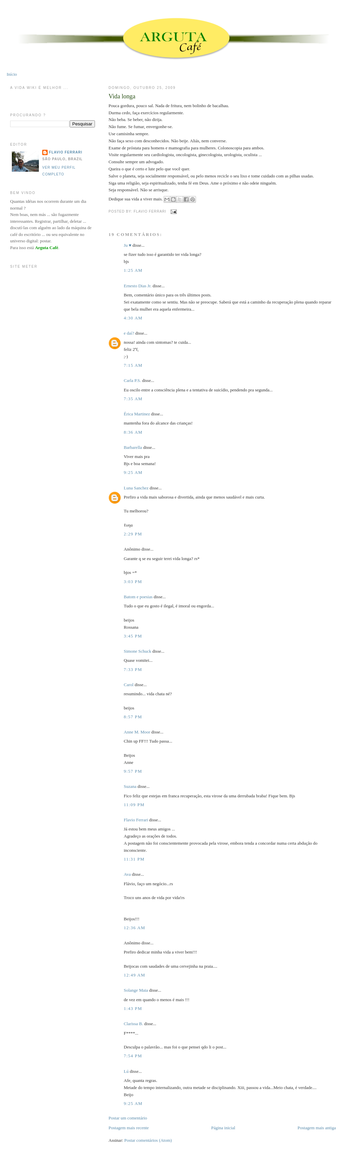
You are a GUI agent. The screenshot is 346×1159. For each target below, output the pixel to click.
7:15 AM (133, 365)
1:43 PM (133, 1008)
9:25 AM (133, 472)
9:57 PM (133, 771)
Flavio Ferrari (136, 819)
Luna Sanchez (136, 487)
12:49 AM (134, 974)
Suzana (130, 786)
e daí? (129, 333)
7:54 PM (133, 1055)
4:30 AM (133, 317)
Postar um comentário (127, 1117)
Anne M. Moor (137, 731)
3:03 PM (133, 581)
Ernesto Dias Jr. (137, 285)
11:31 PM (134, 859)
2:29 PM (133, 533)
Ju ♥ (127, 245)
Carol (128, 684)
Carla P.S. (132, 380)
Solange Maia (136, 990)
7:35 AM (133, 398)
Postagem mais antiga (317, 1127)
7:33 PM (133, 669)
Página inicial (223, 1127)
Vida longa (121, 96)
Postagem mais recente (128, 1127)
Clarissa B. (133, 1023)
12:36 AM (134, 927)
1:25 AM (133, 270)
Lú (126, 1071)
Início (12, 74)
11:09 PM (134, 804)
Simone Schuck (137, 651)
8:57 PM (133, 716)
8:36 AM (133, 432)
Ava (127, 874)
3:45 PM (133, 635)
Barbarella (133, 447)
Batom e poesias (138, 596)
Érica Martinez (137, 413)
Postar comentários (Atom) (148, 1140)
